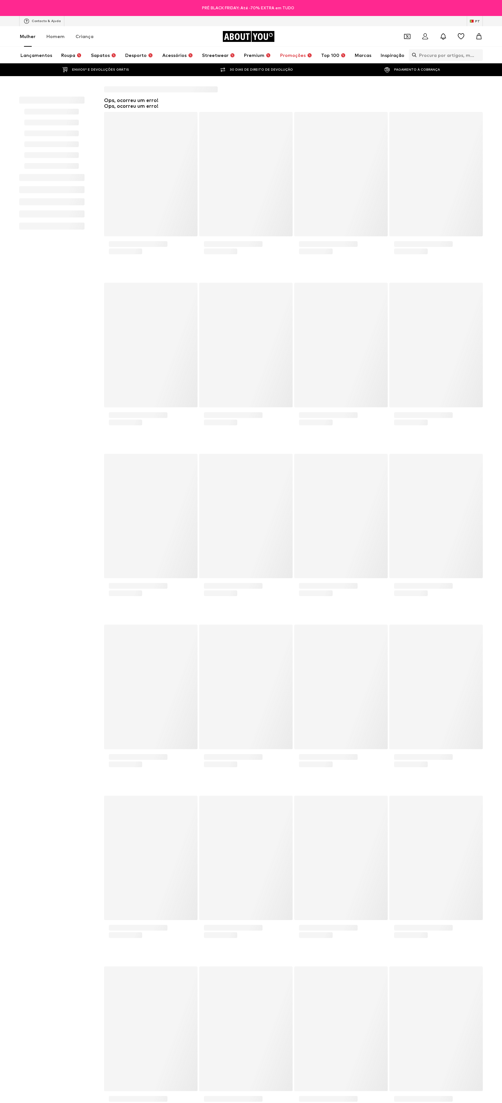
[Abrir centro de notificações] (443, 36)
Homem (55, 36)
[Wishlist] (461, 36)
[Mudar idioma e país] (474, 21)
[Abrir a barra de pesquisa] (413, 55)
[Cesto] (479, 36)
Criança (84, 36)
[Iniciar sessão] (425, 36)
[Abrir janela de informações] (495, 8)
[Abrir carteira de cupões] (407, 36)
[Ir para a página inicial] (248, 36)
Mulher (28, 36)
